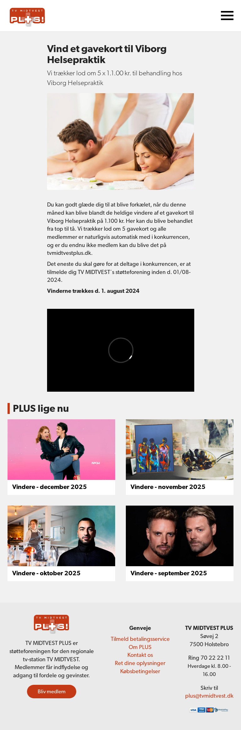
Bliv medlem (52, 691)
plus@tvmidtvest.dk (209, 695)
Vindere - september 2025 (169, 573)
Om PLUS (140, 647)
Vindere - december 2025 (49, 487)
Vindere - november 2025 (168, 487)
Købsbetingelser (140, 671)
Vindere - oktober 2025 (46, 573)
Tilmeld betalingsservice (140, 639)
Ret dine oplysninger (140, 663)
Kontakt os (140, 655)
